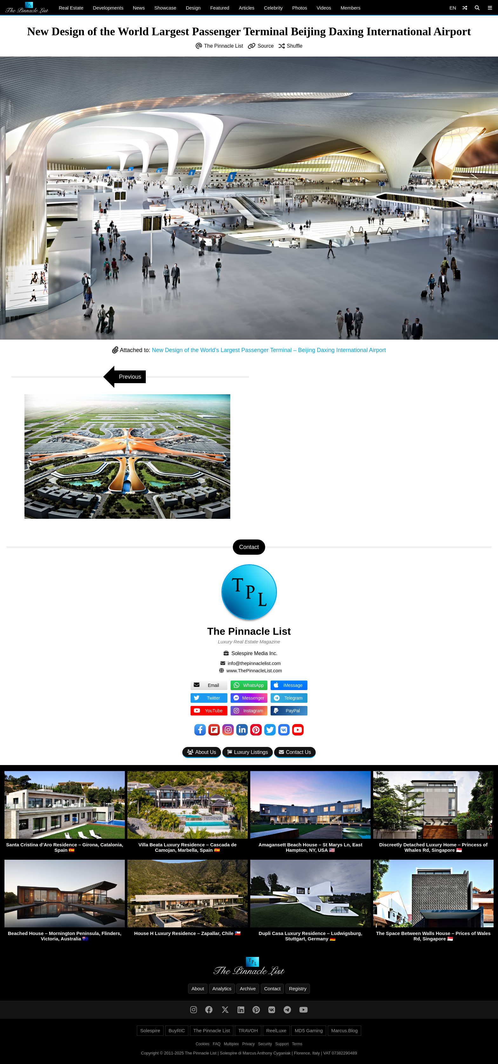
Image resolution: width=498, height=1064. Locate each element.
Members (351, 7)
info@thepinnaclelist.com (254, 663)
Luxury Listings (247, 752)
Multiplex (231, 1044)
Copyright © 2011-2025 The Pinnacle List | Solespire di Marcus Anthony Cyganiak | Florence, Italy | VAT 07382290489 (249, 1053)
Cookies (202, 1044)
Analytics (222, 988)
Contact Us (295, 752)
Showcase (165, 7)
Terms (297, 1044)
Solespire (150, 1030)
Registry (297, 988)
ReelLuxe (276, 1030)
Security (265, 1044)
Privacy (248, 1044)
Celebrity (273, 7)
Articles (246, 7)
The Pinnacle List (223, 46)
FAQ (216, 1044)
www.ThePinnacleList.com (254, 670)
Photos (299, 7)
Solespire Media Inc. (255, 653)
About (198, 988)
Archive (248, 988)
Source (266, 46)
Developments (108, 7)
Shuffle (295, 46)
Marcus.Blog (344, 1030)
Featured (219, 7)
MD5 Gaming (309, 1030)
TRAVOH (248, 1030)
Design (193, 7)
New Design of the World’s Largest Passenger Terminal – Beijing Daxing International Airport (269, 350)
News (139, 7)
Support (282, 1044)
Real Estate (71, 7)
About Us (201, 752)
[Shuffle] (464, 8)
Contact (272, 988)
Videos (324, 7)
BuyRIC (177, 1030)
